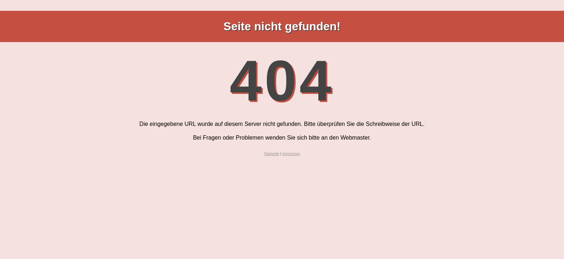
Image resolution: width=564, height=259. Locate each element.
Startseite (271, 154)
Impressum (291, 154)
